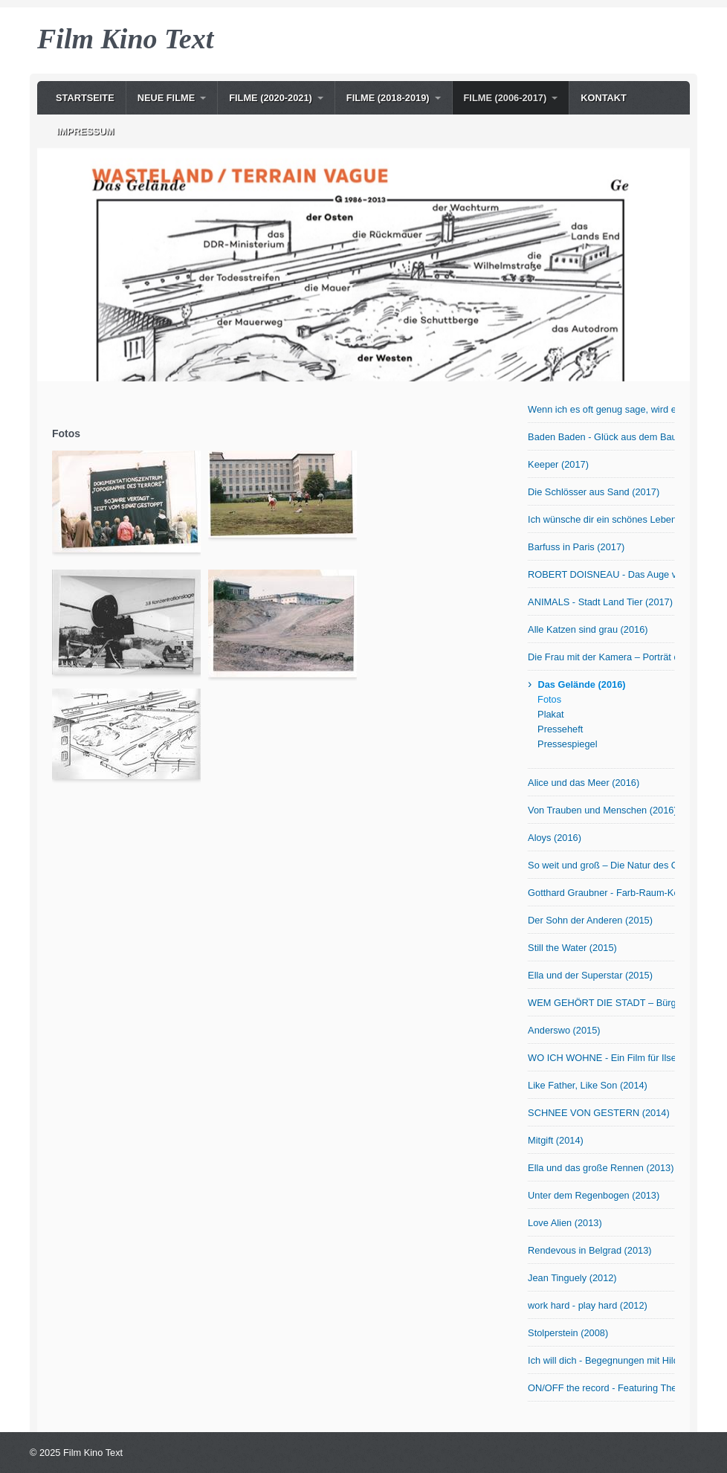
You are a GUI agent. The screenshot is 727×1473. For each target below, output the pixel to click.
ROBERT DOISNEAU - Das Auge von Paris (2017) (601, 574)
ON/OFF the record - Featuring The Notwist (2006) (601, 1387)
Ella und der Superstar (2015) (590, 975)
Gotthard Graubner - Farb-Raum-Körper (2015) (601, 892)
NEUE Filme (167, 97)
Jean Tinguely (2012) (572, 1277)
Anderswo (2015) (564, 1030)
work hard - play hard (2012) (587, 1305)
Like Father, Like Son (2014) (587, 1085)
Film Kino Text (125, 38)
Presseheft (560, 729)
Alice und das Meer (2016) (583, 782)
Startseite (85, 97)
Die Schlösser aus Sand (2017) (593, 491)
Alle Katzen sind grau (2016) (587, 629)
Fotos (549, 699)
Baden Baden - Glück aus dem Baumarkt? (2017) (601, 436)
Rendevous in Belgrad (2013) (589, 1250)
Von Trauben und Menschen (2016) (601, 810)
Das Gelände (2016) (581, 684)
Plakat (550, 714)
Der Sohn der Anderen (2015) (590, 920)
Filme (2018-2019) (388, 97)
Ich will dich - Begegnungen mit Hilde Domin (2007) (601, 1360)
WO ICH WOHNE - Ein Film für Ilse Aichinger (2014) (601, 1057)
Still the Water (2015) (572, 947)
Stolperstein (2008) (568, 1332)
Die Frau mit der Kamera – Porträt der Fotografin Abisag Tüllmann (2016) (601, 657)
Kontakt (604, 97)
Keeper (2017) (558, 464)
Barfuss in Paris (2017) (576, 546)
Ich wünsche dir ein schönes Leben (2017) (601, 519)
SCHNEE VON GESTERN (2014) (599, 1112)
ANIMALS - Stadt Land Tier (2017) (600, 601)
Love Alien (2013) (565, 1222)
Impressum (85, 131)
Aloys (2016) (554, 837)
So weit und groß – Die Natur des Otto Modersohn (601, 865)
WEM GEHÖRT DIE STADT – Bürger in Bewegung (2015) (601, 1002)
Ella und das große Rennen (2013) (600, 1167)
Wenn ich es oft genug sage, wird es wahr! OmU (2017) (601, 409)
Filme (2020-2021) (270, 97)
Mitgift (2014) (556, 1140)
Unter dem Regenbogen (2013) (593, 1195)
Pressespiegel (567, 744)
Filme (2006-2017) (505, 97)
